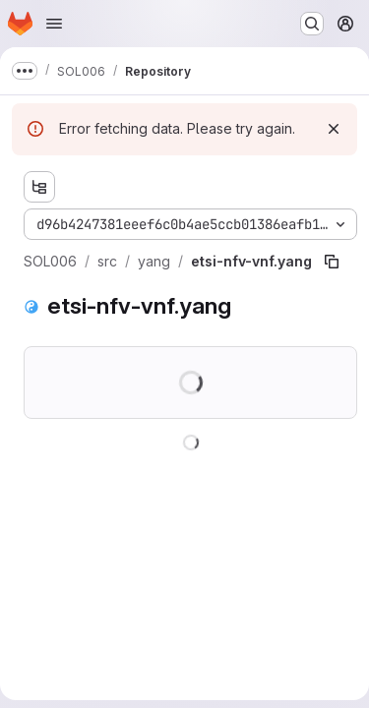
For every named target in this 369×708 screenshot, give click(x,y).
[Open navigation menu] (54, 23)
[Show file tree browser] (39, 187)
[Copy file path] (331, 261)
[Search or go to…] (312, 23)
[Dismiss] (333, 129)
